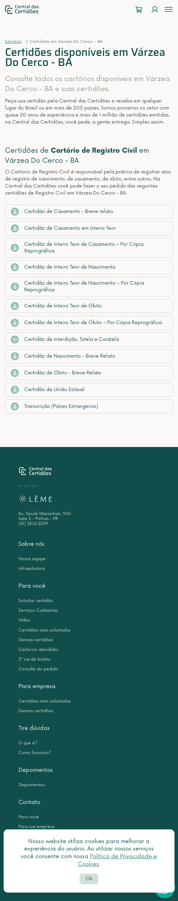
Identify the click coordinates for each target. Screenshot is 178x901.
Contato (29, 802)
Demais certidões (35, 640)
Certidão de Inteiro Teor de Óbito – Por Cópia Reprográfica (86, 323)
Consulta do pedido (38, 669)
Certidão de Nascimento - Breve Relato (63, 356)
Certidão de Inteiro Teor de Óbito (56, 306)
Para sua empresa (36, 826)
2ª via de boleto (34, 659)
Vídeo (24, 620)
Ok (89, 879)
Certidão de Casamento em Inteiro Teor (63, 228)
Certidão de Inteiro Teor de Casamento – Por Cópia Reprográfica (77, 247)
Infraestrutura (31, 568)
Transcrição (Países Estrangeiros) (54, 406)
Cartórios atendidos (38, 649)
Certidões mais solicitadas (44, 630)
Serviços (13, 41)
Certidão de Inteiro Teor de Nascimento (63, 267)
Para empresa (36, 686)
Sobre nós (31, 544)
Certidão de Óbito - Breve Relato (56, 373)
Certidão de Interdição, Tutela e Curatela (65, 339)
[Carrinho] (139, 9)
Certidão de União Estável (48, 390)
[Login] (155, 9)
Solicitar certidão (35, 600)
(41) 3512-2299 (33, 523)
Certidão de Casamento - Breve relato (62, 212)
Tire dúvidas (34, 728)
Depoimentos (35, 770)
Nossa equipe (32, 558)
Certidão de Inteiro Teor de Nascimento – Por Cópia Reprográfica (77, 286)
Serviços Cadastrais (38, 610)
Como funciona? (34, 752)
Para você (31, 586)
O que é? (27, 743)
